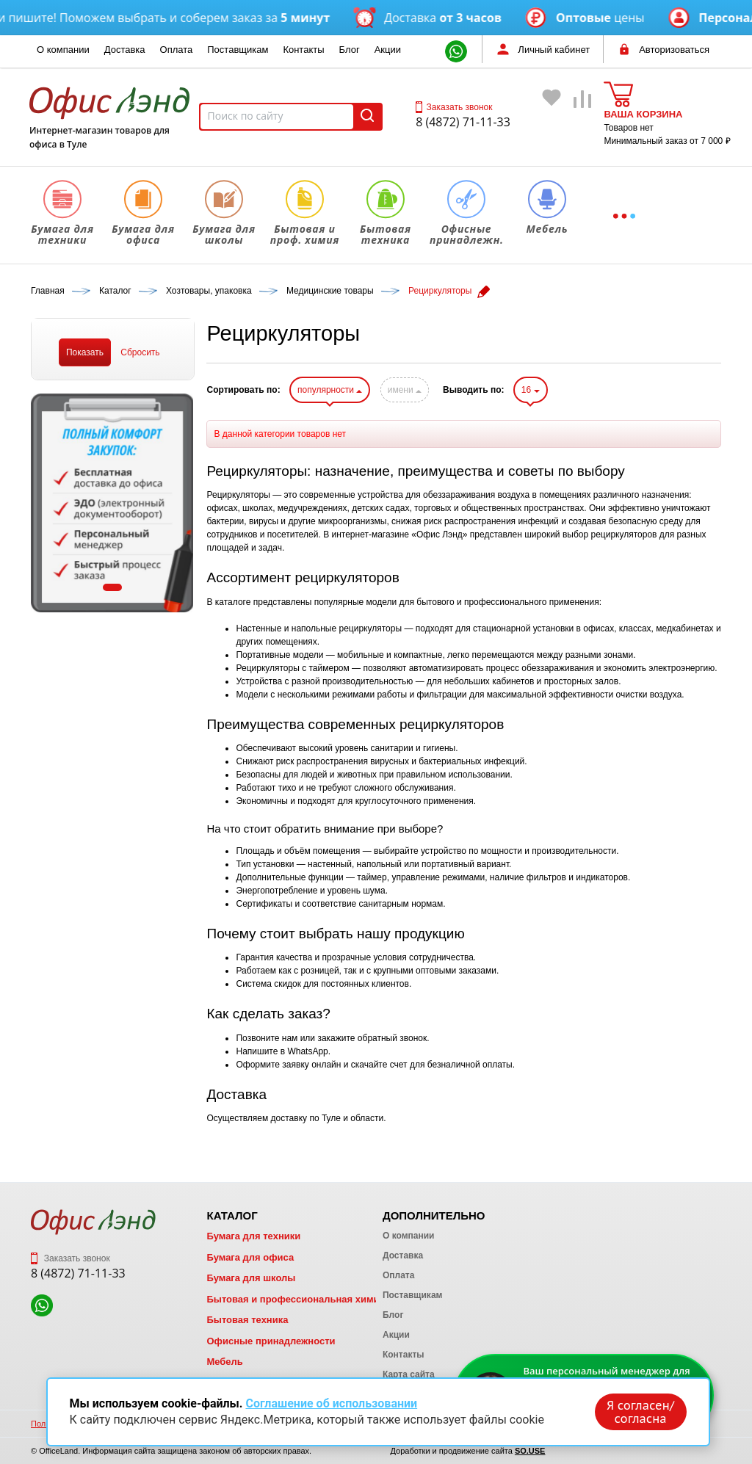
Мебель (224, 1361)
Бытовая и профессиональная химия (295, 1299)
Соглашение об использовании (331, 1403)
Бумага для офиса (250, 1257)
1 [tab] (112, 587)
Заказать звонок (454, 107)
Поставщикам (237, 49)
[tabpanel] (112, 503)
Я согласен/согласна (640, 1412)
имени (405, 390)
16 (530, 390)
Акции (388, 49)
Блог (349, 49)
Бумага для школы (250, 1277)
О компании (63, 49)
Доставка (124, 49)
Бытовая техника (247, 1319)
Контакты (303, 49)
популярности (329, 390)
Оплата (176, 49)
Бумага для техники (253, 1236)
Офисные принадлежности (270, 1341)
